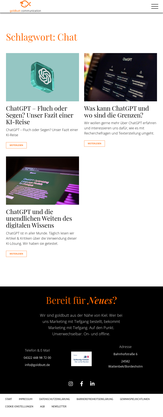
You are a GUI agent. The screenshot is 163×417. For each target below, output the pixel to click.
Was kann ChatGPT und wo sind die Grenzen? (116, 111)
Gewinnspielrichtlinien (135, 399)
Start (8, 399)
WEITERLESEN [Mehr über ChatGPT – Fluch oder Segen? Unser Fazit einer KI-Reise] (16, 145)
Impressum (25, 399)
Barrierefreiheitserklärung (95, 399)
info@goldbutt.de (37, 365)
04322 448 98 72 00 (37, 358)
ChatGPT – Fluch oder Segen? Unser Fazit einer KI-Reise (39, 115)
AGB (42, 406)
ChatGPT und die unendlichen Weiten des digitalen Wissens (39, 218)
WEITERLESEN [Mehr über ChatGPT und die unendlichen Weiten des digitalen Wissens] (16, 254)
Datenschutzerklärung (54, 399)
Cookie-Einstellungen (19, 406)
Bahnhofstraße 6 (125, 354)
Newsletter (59, 406)
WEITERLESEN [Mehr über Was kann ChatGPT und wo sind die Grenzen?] (94, 143)
